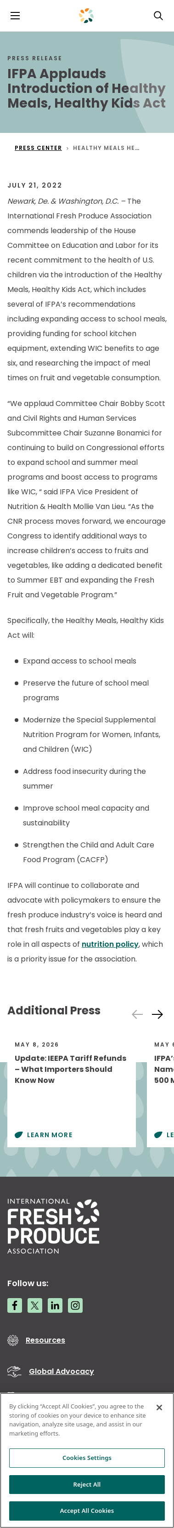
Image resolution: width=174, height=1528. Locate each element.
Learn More (50, 1134)
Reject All (87, 1484)
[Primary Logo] (86, 15)
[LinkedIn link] (55, 1305)
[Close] (159, 1407)
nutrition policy (110, 944)
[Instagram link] (75, 1305)
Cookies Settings (87, 1458)
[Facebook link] (14, 1305)
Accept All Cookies (87, 1510)
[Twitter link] (35, 1305)
